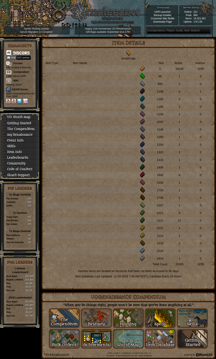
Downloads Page (162, 21)
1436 (160, 167)
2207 (160, 205)
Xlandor (10, 239)
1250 (160, 137)
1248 (160, 129)
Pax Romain (12, 199)
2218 (160, 243)
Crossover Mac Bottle (162, 18)
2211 (160, 213)
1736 (160, 197)
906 (160, 84)
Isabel (9, 206)
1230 (160, 114)
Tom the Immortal (14, 242)
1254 (160, 144)
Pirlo (8, 287)
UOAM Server (20, 89)
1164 (160, 106)
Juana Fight (12, 217)
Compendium (21, 72)
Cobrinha (10, 202)
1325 (160, 152)
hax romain (11, 224)
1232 (160, 121)
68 (160, 76)
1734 (160, 190)
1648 (160, 182)
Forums (17, 63)
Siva (8, 283)
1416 (160, 159)
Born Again (11, 276)
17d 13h (197, 21)
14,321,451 (199, 18)
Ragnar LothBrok (14, 280)
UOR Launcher (162, 11)
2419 (160, 258)
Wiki (16, 80)
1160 (160, 99)
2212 (160, 220)
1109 (160, 91)
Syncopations (13, 235)
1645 (160, 175)
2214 (160, 235)
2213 (160, 228)
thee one (10, 290)
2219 (160, 251)
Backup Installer (162, 15)
